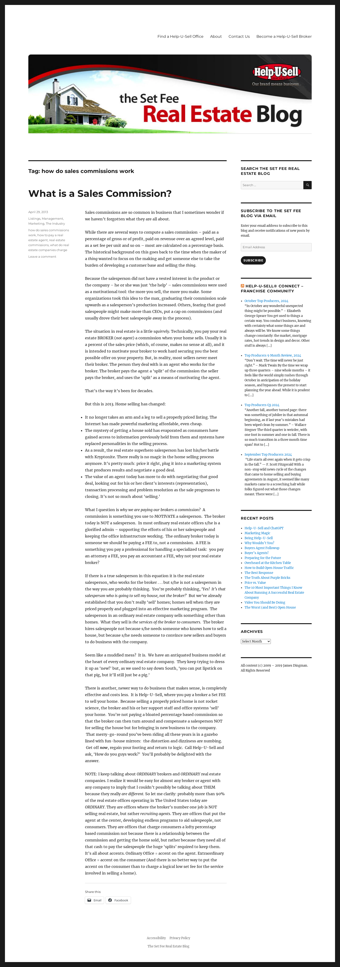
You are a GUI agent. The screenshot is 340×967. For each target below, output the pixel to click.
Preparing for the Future (263, 558)
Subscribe (253, 260)
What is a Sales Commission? (100, 193)
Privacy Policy (180, 938)
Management (52, 218)
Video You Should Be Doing (265, 603)
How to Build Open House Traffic (269, 568)
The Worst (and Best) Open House (270, 607)
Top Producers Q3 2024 (262, 405)
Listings (34, 218)
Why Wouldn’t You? (259, 543)
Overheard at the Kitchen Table (268, 563)
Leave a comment (42, 256)
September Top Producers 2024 (268, 455)
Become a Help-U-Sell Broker (284, 36)
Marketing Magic (257, 533)
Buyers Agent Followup (262, 548)
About (216, 36)
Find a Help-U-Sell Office (180, 36)
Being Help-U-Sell (259, 538)
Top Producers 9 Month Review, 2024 (273, 355)
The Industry (55, 223)
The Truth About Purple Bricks (267, 578)
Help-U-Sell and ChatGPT (264, 528)
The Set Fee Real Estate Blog (168, 946)
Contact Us (239, 36)
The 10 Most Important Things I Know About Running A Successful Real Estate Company (274, 593)
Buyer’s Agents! (257, 553)
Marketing (36, 223)
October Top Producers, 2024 (266, 301)
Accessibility (156, 938)
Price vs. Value (255, 583)
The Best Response (259, 573)
